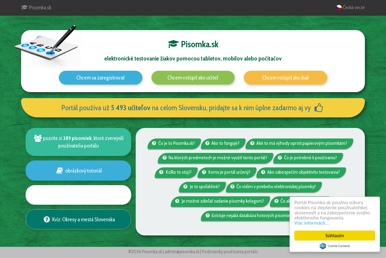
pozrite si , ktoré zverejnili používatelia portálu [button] (78, 142)
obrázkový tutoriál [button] (78, 170)
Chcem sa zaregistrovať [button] (100, 77)
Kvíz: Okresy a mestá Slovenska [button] (78, 219)
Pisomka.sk (36, 7)
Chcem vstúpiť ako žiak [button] (285, 77)
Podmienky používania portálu (230, 251)
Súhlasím (334, 235)
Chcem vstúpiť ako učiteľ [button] (192, 77)
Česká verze (350, 8)
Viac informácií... (311, 223)
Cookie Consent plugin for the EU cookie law (335, 246)
